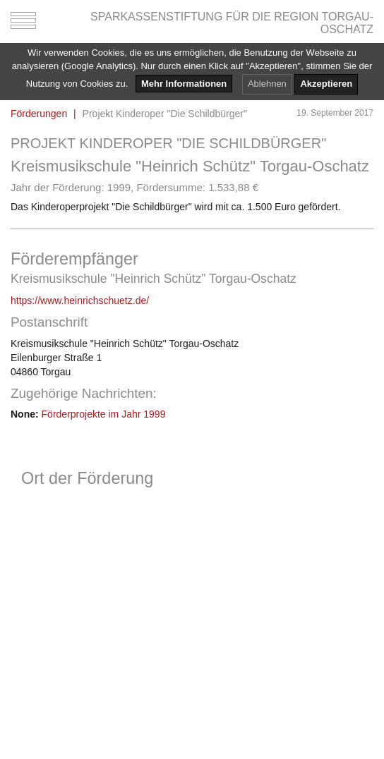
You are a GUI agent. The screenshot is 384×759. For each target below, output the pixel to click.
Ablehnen (267, 83)
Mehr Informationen (184, 83)
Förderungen (39, 113)
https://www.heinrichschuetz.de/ (80, 300)
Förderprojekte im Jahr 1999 (104, 414)
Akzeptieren (326, 83)
